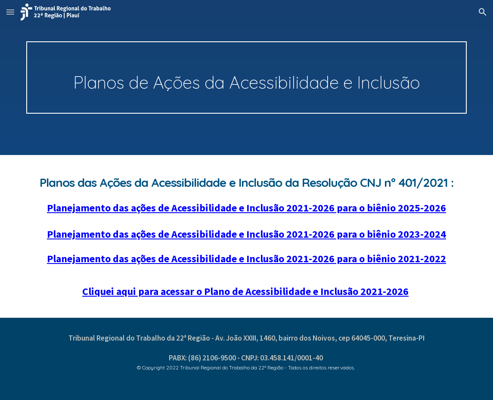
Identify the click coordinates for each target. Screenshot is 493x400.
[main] (246, 77)
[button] (10, 12)
